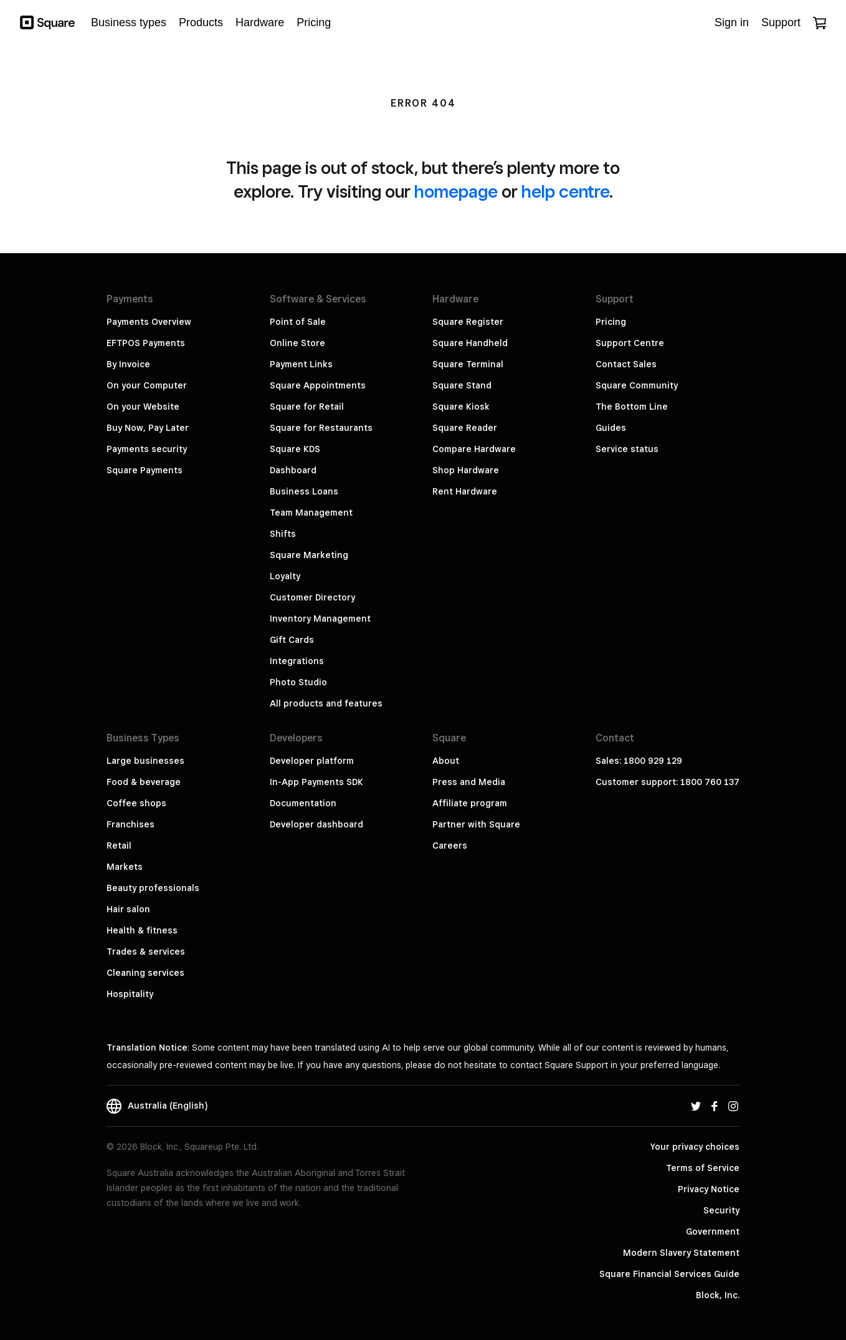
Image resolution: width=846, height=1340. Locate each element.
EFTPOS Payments (146, 343)
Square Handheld (470, 343)
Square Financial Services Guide (669, 1274)
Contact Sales (626, 364)
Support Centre (630, 343)
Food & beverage (144, 782)
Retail (119, 846)
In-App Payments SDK (316, 782)
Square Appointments (318, 385)
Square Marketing (309, 555)
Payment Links (301, 364)
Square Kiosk (461, 407)
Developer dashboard (316, 824)
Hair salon (128, 909)
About (445, 761)
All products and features (326, 703)
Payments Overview (149, 322)
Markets (125, 867)
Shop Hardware (465, 470)
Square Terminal (467, 364)
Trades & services (146, 952)
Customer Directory (312, 597)
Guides (611, 428)
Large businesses (145, 761)
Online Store (297, 343)
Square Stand (462, 385)
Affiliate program (469, 803)
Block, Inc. (717, 1295)
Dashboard (293, 470)
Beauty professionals (153, 888)
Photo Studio (298, 682)
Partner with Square (476, 824)
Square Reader (464, 428)
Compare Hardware (474, 449)
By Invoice (128, 364)
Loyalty (285, 576)
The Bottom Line (632, 407)
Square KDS (295, 449)
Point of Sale (298, 322)
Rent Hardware (464, 491)
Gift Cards (292, 640)
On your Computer (147, 385)
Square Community (637, 385)
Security (721, 1210)
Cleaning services (145, 973)
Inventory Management (320, 619)
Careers (449, 846)
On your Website (143, 407)
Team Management (311, 513)
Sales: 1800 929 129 (639, 761)
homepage (456, 191)
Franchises (130, 824)
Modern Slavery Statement (681, 1253)
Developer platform (312, 761)
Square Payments (145, 470)
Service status (627, 449)
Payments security (147, 449)
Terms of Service (702, 1168)
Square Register (467, 322)
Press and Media (468, 782)
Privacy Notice (708, 1189)
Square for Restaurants (321, 428)
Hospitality (130, 994)
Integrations (297, 661)
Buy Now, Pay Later (148, 428)
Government (712, 1231)
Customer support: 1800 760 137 (667, 782)
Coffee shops (136, 803)
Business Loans (304, 491)
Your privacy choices (694, 1147)
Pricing (611, 322)
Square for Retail (307, 407)
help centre (565, 191)
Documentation (303, 803)
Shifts (283, 534)
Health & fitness (142, 930)
